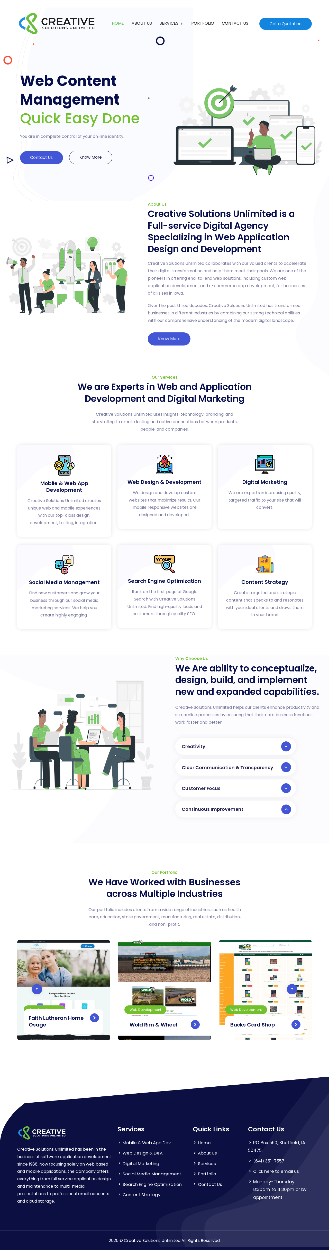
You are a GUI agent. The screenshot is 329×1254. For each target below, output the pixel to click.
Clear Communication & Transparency (236, 769)
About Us (207, 1157)
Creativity (236, 747)
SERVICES (169, 23)
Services (207, 1167)
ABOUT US (141, 23)
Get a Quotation (285, 23)
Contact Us (42, 158)
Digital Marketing (141, 1167)
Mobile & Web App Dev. (148, 1146)
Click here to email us (277, 1175)
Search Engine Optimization (153, 1188)
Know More (93, 157)
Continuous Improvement (236, 812)
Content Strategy (142, 1198)
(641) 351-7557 (269, 1164)
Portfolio (207, 1178)
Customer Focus (236, 790)
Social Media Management (153, 1178)
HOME (118, 23)
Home (204, 1146)
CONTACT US (235, 23)
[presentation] (24, 993)
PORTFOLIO (202, 23)
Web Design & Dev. (143, 1157)
